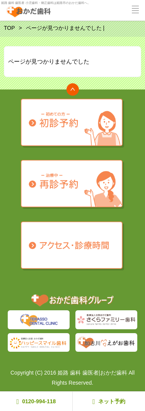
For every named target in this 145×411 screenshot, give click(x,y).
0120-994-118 (36, 401)
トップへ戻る (73, 89)
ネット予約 (108, 401)
